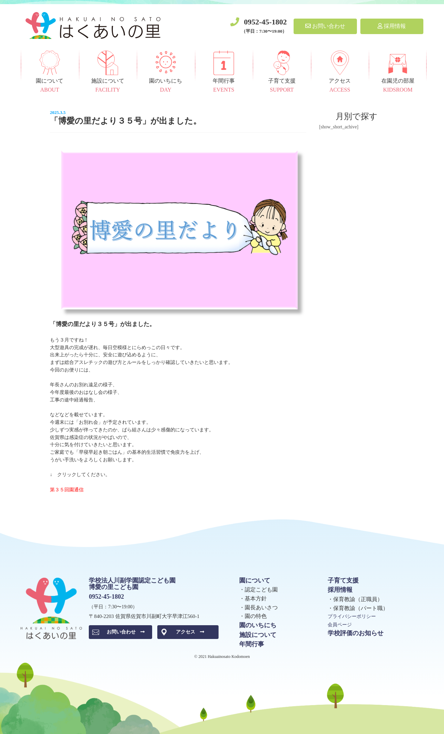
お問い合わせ (325, 26)
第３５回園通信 (67, 489)
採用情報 (392, 26)
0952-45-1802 (265, 22)
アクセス (190, 632)
